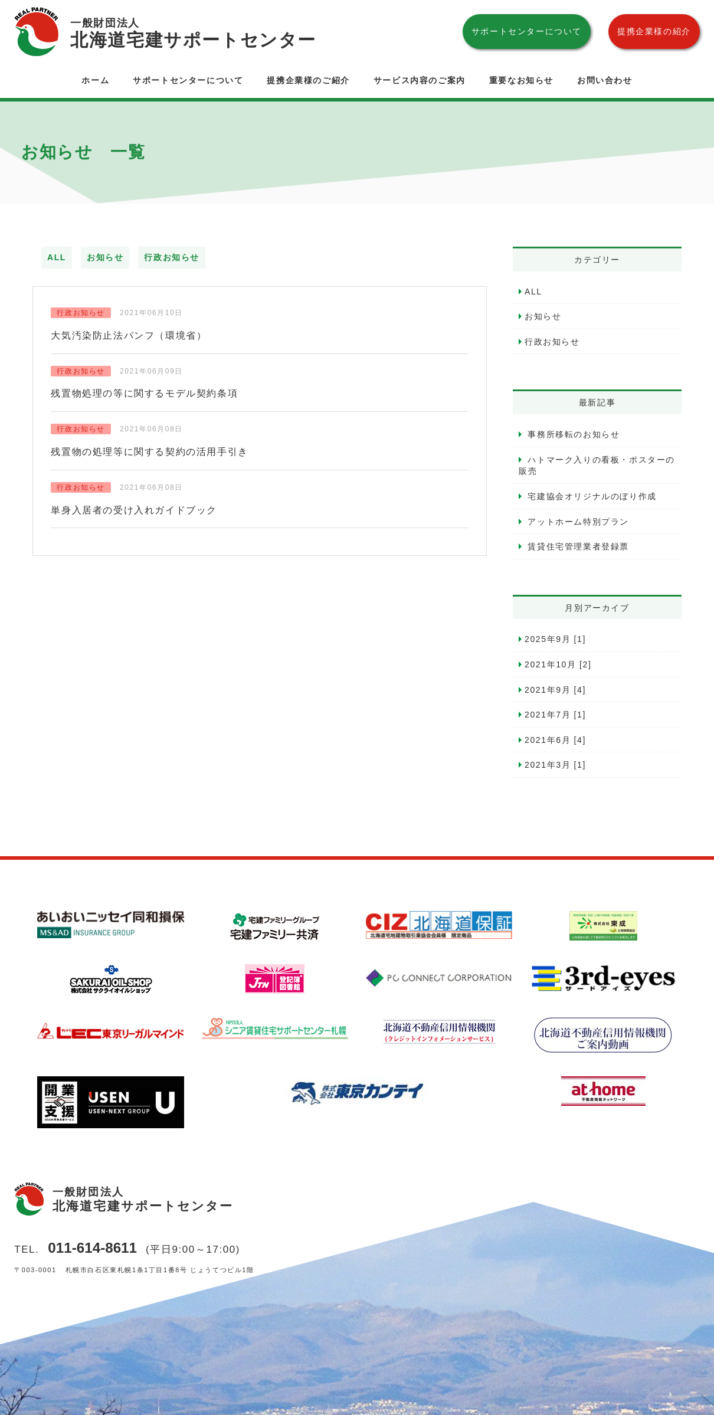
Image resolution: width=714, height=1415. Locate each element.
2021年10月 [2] (558, 664)
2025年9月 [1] (555, 639)
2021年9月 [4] (555, 690)
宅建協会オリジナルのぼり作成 (591, 496)
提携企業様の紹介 (654, 31)
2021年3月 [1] (555, 764)
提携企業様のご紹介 (308, 80)
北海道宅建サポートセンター (193, 32)
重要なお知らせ (521, 80)
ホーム (95, 80)
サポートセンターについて (526, 31)
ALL (56, 257)
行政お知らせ (171, 257)
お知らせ (105, 257)
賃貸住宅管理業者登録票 (577, 546)
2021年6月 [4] (555, 740)
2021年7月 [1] (555, 714)
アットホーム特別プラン (577, 521)
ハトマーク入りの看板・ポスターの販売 (597, 465)
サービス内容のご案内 (420, 80)
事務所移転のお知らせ (572, 434)
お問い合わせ (605, 80)
